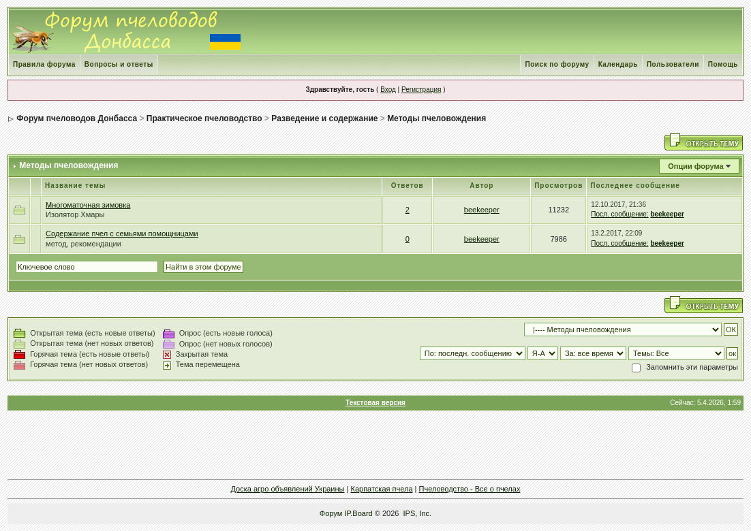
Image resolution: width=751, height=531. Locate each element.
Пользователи (673, 64)
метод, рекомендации (83, 244)
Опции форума (695, 166)
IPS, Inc (416, 513)
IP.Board (358, 513)
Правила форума (44, 64)
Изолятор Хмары (75, 214)
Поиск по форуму (557, 64)
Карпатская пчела (381, 489)
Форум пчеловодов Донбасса (76, 118)
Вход (388, 89)
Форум (331, 513)
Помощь (723, 64)
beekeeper (482, 210)
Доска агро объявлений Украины (288, 489)
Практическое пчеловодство (204, 118)
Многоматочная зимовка (88, 205)
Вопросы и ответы (119, 64)
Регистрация (421, 89)
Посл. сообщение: (619, 214)
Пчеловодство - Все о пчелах (470, 489)
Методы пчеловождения (436, 118)
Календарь (618, 64)
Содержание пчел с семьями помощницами (122, 233)
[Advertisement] (375, 444)
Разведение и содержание (324, 118)
